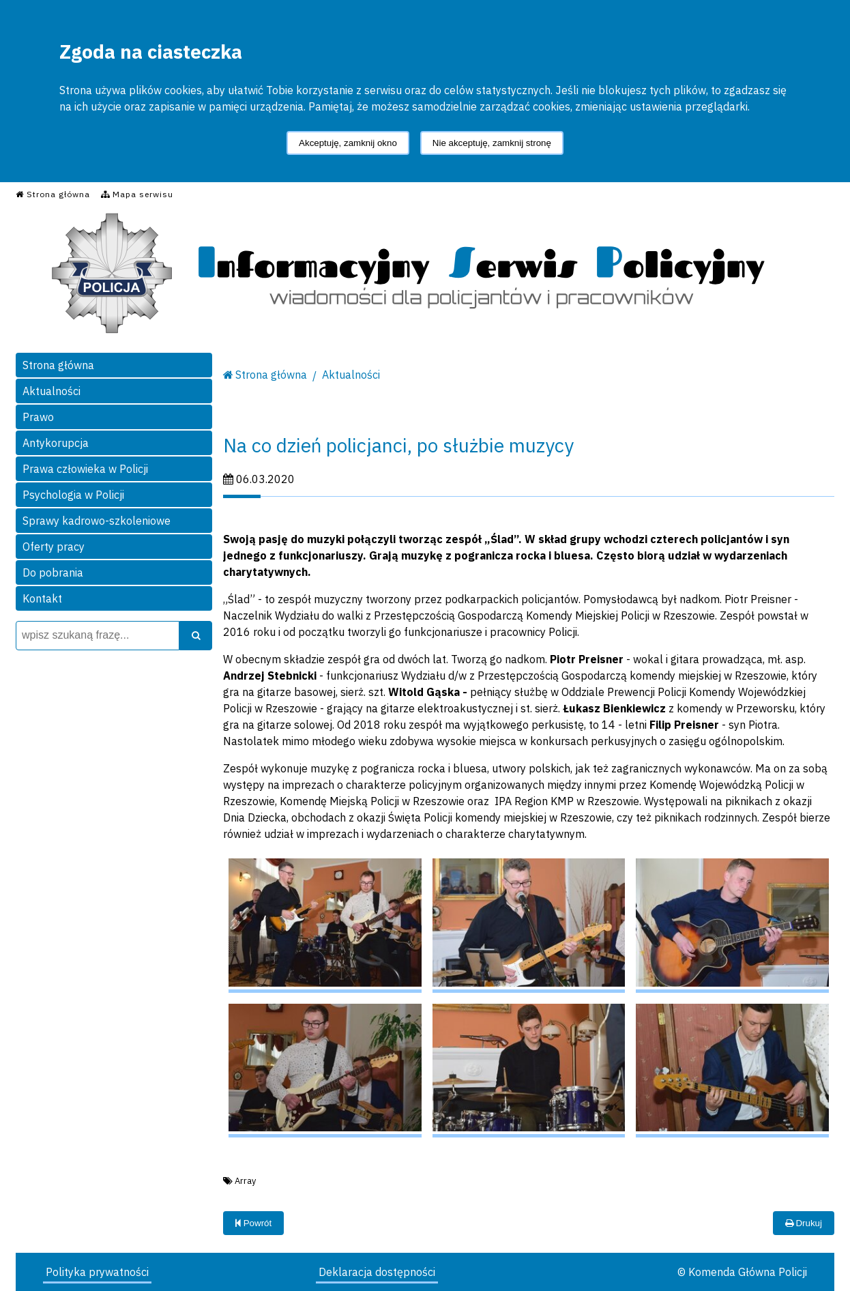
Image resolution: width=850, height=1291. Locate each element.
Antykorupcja (56, 443)
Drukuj (803, 1223)
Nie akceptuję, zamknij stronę (492, 143)
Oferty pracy (54, 546)
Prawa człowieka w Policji (85, 469)
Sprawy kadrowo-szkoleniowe (97, 520)
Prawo (38, 417)
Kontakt (42, 598)
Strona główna (58, 365)
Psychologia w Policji (73, 495)
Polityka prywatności (97, 1272)
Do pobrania (53, 572)
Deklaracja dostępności (377, 1272)
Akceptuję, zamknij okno (348, 143)
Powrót (253, 1223)
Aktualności (51, 391)
